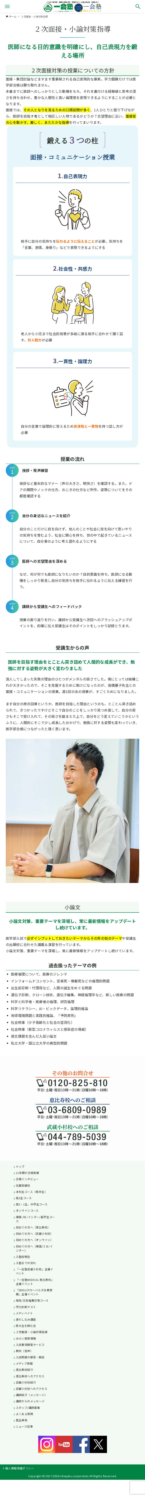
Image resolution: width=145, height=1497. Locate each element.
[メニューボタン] (7, 6)
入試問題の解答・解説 (30, 1357)
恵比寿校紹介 (24, 1370)
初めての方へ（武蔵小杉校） (34, 1234)
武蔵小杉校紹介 (26, 1382)
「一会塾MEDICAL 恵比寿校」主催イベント (35, 1282)
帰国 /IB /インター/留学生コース (35, 1219)
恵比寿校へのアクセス (30, 1376)
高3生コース (24, 1198)
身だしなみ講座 (26, 1319)
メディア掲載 (24, 1363)
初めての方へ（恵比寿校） (33, 1227)
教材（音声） (24, 1351)
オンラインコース (27, 1210)
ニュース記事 (24, 1426)
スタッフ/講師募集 (28, 1408)
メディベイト (24, 1313)
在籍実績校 (23, 1185)
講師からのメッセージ (30, 1401)
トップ (20, 1166)
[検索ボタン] (138, 6)
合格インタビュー (27, 1179)
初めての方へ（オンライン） (34, 1240)
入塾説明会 (23, 1257)
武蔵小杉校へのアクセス (31, 1389)
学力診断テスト (26, 1307)
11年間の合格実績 (27, 1173)
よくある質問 (24, 1414)
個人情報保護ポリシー (19, 1468)
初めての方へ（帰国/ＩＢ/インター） (34, 1248)
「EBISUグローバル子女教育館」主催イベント (34, 1292)
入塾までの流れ (26, 1263)
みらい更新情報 (26, 1338)
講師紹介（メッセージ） (31, 1395)
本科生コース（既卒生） (31, 1192)
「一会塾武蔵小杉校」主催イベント (34, 1271)
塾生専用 (21, 1420)
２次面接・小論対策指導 (31, 1332)
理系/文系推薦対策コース (32, 1300)
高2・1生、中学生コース (32, 1204)
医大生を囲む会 (26, 1326)
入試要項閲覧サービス (30, 1345)
